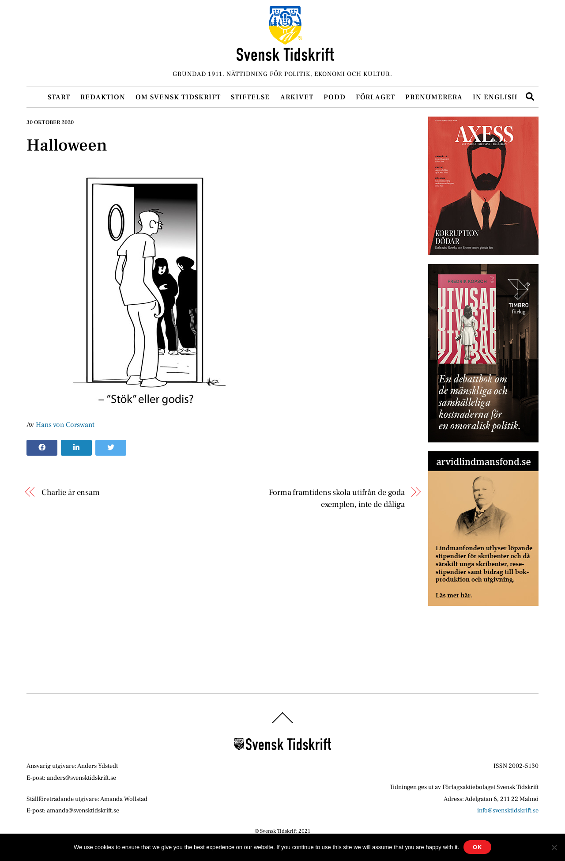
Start (59, 97)
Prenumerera (434, 97)
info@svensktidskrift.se (508, 810)
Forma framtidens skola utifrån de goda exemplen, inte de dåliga (337, 498)
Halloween (66, 145)
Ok (477, 847)
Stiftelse (250, 97)
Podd (335, 97)
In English (495, 97)
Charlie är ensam (70, 492)
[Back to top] (282, 723)
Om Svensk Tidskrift (178, 97)
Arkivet (296, 97)
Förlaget (375, 97)
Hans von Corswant (65, 424)
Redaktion (102, 97)
